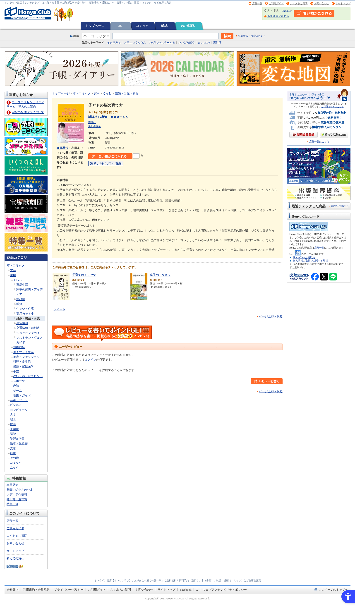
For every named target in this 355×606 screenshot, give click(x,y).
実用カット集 (25, 313)
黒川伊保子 (94, 126)
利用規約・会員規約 (36, 589)
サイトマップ (343, 3)
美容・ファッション (26, 357)
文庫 (13, 448)
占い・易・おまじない (28, 376)
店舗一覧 (257, 3)
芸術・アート (19, 400)
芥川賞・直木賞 (17, 499)
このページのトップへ (333, 589)
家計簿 (217, 42)
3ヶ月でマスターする (162, 42)
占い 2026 (204, 42)
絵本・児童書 (19, 443)
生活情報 (22, 323)
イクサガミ (114, 42)
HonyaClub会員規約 (304, 257)
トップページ (94, 26)
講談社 (92, 122)
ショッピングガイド (29, 333)
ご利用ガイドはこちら (332, 106)
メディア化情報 (17, 494)
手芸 (16, 371)
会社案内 (13, 589)
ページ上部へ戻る (271, 316)
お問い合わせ (321, 3)
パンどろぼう (186, 42)
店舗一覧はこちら (319, 141)
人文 (13, 414)
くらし (17, 280)
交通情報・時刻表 (28, 328)
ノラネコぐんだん (135, 42)
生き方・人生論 (23, 352)
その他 (14, 458)
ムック (14, 467)
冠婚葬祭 (19, 347)
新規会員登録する (278, 16)
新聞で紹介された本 (20, 489)
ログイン (286, 10)
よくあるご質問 (298, 3)
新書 (13, 453)
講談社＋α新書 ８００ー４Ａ (108, 117)
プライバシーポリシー (69, 589)
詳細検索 (243, 35)
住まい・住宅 (25, 308)
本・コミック (15, 265)
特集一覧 (12, 504)
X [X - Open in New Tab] (197, 589)
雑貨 (19, 304)
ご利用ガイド (276, 3)
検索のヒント (258, 35)
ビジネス (16, 405)
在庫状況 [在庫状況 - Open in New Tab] (62, 148)
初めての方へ (15, 558)
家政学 (20, 299)
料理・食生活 (22, 361)
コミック (142, 26)
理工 (13, 419)
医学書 (14, 429)
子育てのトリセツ (84, 275)
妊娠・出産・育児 (28, 318)
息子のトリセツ (160, 275)
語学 (13, 434)
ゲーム (17, 390)
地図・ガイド (22, 395)
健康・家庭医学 (23, 366)
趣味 (16, 385)
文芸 (13, 270)
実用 (13, 275)
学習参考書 (17, 438)
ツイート (59, 309)
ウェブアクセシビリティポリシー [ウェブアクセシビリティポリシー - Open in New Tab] (225, 589)
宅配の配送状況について (28, 112)
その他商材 (188, 26)
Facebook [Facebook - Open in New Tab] (186, 589)
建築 (13, 424)
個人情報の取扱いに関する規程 (310, 260)
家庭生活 (22, 284)
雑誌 (164, 26)
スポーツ (19, 381)
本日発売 (12, 484)
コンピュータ (19, 410)
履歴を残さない (339, 206)
